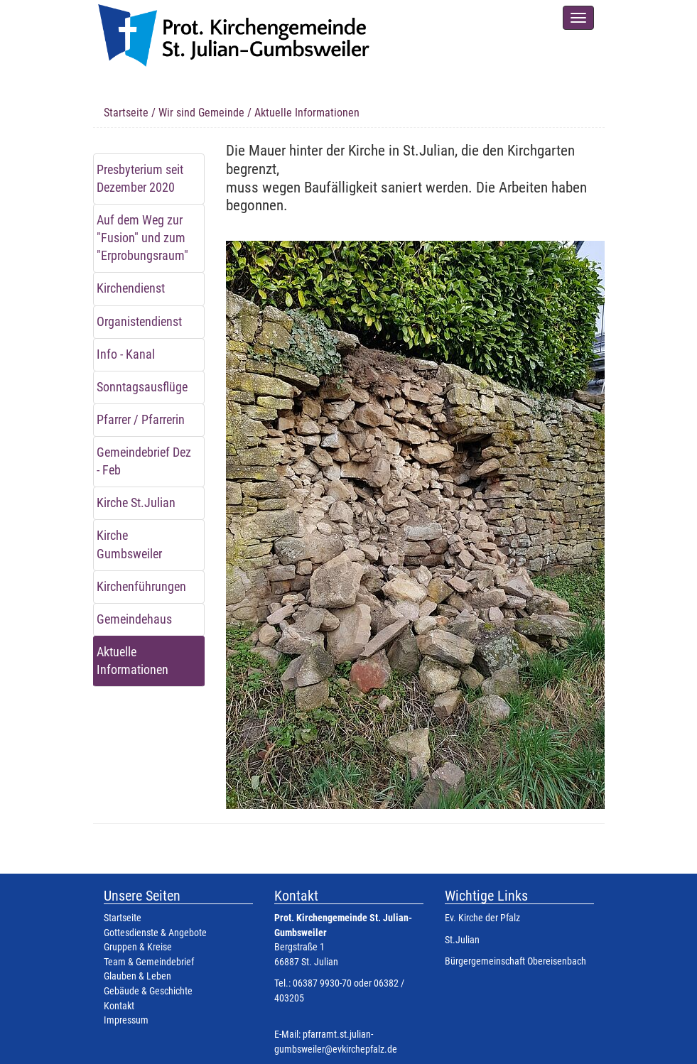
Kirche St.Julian (136, 503)
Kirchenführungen (141, 587)
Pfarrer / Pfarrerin (141, 420)
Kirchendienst (131, 288)
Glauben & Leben (137, 976)
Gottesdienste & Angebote (155, 933)
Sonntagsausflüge (142, 387)
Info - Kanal (126, 354)
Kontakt (119, 1006)
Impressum (126, 1020)
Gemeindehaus (134, 619)
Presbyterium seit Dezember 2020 (140, 179)
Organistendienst (139, 322)
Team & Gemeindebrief (149, 962)
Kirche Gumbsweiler (129, 544)
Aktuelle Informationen (132, 661)
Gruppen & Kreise (138, 947)
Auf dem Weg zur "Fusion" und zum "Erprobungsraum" (142, 238)
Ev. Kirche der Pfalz (482, 918)
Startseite (126, 112)
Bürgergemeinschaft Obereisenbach (515, 961)
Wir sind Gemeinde (201, 112)
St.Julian (462, 940)
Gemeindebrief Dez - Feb (144, 461)
